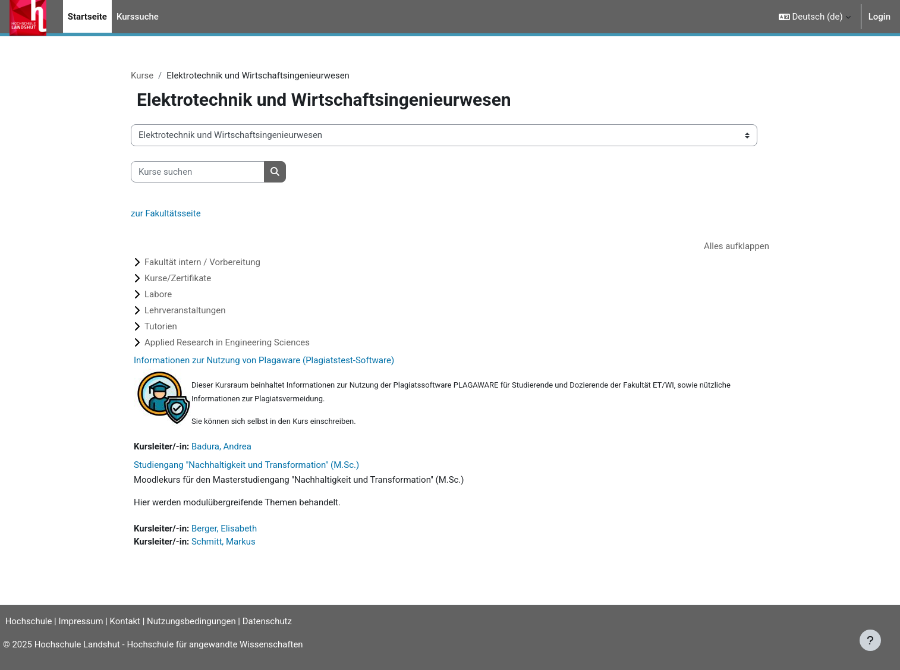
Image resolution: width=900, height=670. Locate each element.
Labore (158, 295)
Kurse (142, 75)
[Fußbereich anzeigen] (870, 640)
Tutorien (160, 327)
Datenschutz (272, 621)
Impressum (84, 621)
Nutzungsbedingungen (195, 621)
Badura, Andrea (222, 447)
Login (879, 16)
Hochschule (28, 621)
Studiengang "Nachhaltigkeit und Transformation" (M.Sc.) (246, 465)
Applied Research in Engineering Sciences (227, 343)
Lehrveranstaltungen (184, 311)
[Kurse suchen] (198, 172)
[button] (814, 16)
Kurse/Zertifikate (177, 278)
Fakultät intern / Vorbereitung (202, 262)
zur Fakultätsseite (166, 214)
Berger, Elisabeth (225, 529)
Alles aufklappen (736, 246)
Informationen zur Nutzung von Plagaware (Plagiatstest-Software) (264, 361)
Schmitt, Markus (224, 542)
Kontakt (129, 621)
